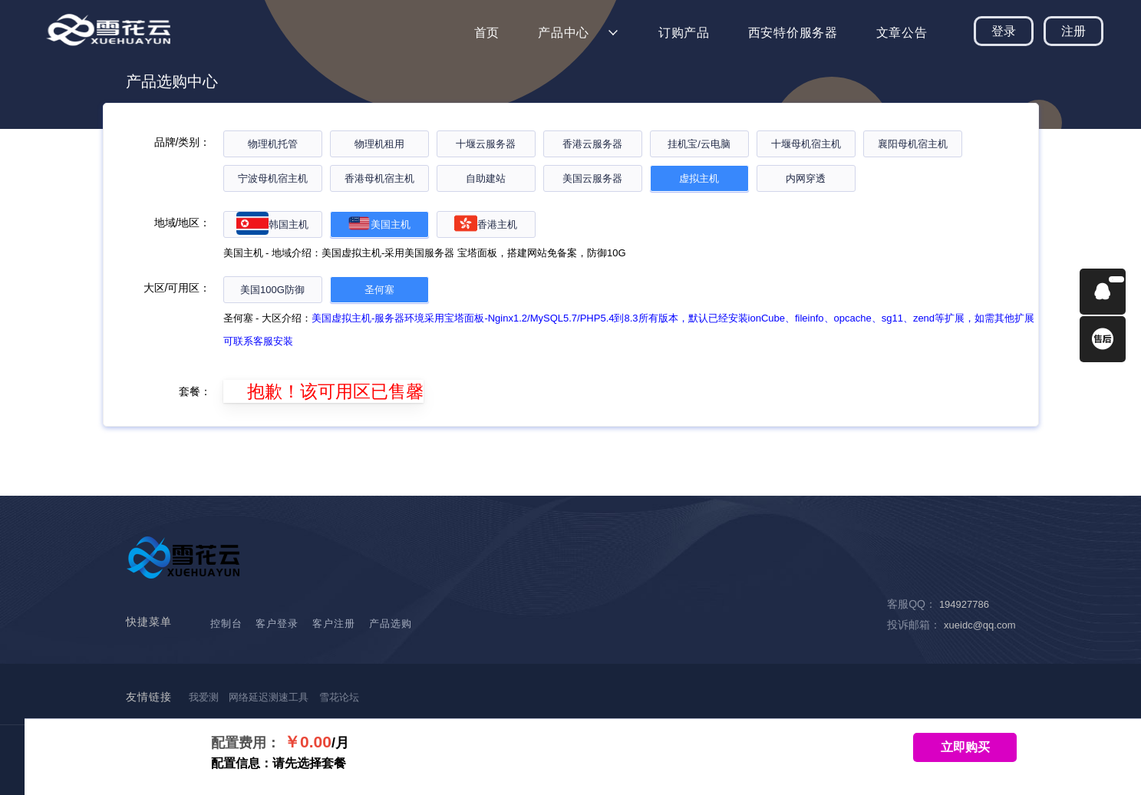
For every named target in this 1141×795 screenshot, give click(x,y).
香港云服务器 (592, 144)
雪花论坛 (339, 697)
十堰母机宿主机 (806, 144)
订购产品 (684, 32)
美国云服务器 (592, 178)
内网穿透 (806, 178)
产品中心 (563, 32)
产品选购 (390, 623)
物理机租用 (379, 144)
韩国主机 (272, 224)
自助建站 (486, 178)
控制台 (226, 623)
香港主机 (485, 224)
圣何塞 (379, 289)
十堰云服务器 (486, 144)
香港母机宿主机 (379, 178)
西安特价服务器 (793, 32)
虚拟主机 (699, 178)
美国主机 (379, 224)
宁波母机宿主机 (273, 178)
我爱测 (204, 697)
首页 (487, 32)
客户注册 (333, 623)
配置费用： (245, 742)
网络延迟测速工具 (268, 697)
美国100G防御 (272, 289)
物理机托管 (273, 144)
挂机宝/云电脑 (699, 144)
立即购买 (965, 747)
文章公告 (902, 32)
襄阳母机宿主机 (913, 144)
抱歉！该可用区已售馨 (323, 391)
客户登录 (277, 623)
